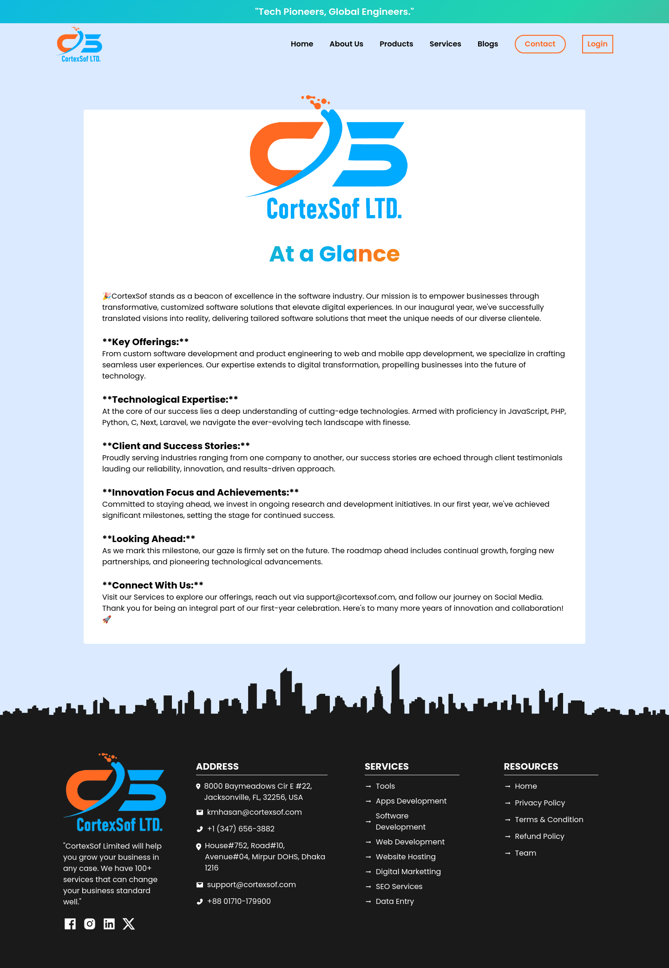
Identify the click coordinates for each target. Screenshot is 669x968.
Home (302, 44)
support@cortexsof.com (251, 884)
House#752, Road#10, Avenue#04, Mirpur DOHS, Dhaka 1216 (265, 856)
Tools (380, 786)
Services (149, 597)
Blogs (488, 44)
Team (520, 853)
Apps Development (406, 801)
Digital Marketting (403, 871)
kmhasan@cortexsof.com (254, 812)
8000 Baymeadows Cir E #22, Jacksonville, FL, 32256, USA (258, 792)
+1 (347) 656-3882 (241, 829)
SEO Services (394, 886)
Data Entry (389, 901)
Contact (540, 44)
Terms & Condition (544, 819)
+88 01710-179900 (239, 901)
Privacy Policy (534, 803)
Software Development (395, 821)
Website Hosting (400, 856)
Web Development (405, 842)
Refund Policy (534, 836)
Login (598, 44)
